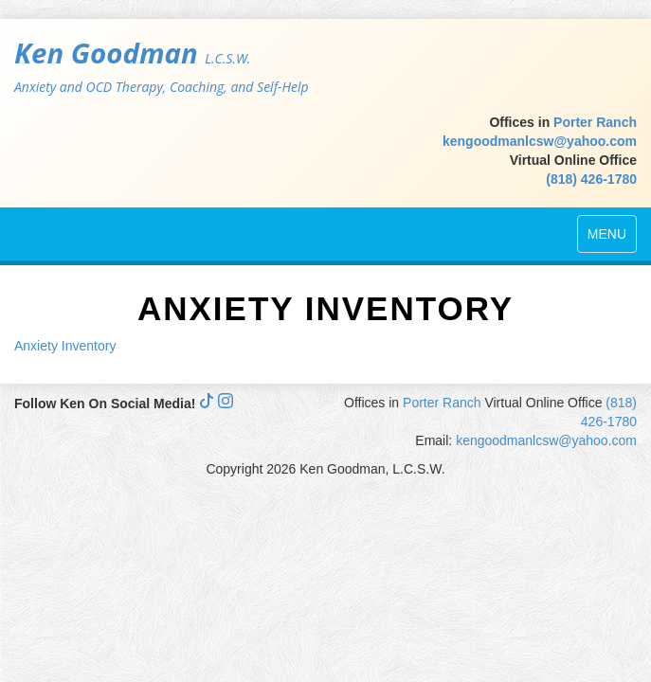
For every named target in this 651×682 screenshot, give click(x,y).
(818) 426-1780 (591, 179)
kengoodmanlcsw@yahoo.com (540, 141)
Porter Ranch (595, 122)
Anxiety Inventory (65, 345)
